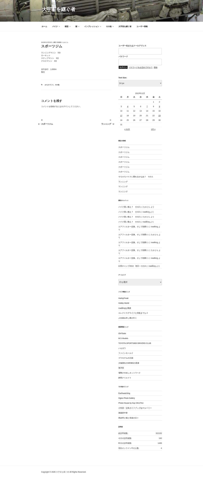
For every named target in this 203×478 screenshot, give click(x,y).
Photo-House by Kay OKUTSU (131, 403)
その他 (110, 26)
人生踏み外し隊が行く (127, 318)
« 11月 (127, 129)
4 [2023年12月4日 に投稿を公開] (127, 106)
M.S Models (123, 338)
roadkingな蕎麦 (124, 308)
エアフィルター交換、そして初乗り (133, 227)
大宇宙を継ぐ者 (58, 9)
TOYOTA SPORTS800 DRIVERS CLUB (134, 343)
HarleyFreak (123, 298)
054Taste (122, 333)
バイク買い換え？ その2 (129, 207)
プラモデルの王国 (125, 358)
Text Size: (122, 78)
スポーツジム (123, 147)
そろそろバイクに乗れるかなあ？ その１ (135, 177)
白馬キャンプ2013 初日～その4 (132, 266)
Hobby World (123, 303)
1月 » (153, 129)
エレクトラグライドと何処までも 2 (133, 313)
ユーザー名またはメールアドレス (132, 46)
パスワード (123, 56)
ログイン (65, 106)
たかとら (65, 42)
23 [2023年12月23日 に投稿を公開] (159, 115)
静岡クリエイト (124, 378)
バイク (56, 26)
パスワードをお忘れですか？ (141, 67)
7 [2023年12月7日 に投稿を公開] (147, 106)
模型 (68, 26)
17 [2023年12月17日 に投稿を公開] (121, 115)
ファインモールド (125, 353)
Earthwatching (124, 393)
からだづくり (49, 85)
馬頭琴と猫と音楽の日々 (128, 418)
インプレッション (92, 26)
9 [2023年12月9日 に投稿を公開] (159, 106)
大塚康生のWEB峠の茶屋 (128, 363)
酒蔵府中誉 (123, 413)
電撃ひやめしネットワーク (129, 373)
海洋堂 (121, 368)
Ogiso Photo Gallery (126, 398)
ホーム (44, 26)
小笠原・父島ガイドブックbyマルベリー (135, 408)
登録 (155, 67)
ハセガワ (122, 348)
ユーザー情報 (142, 26)
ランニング (123, 182)
